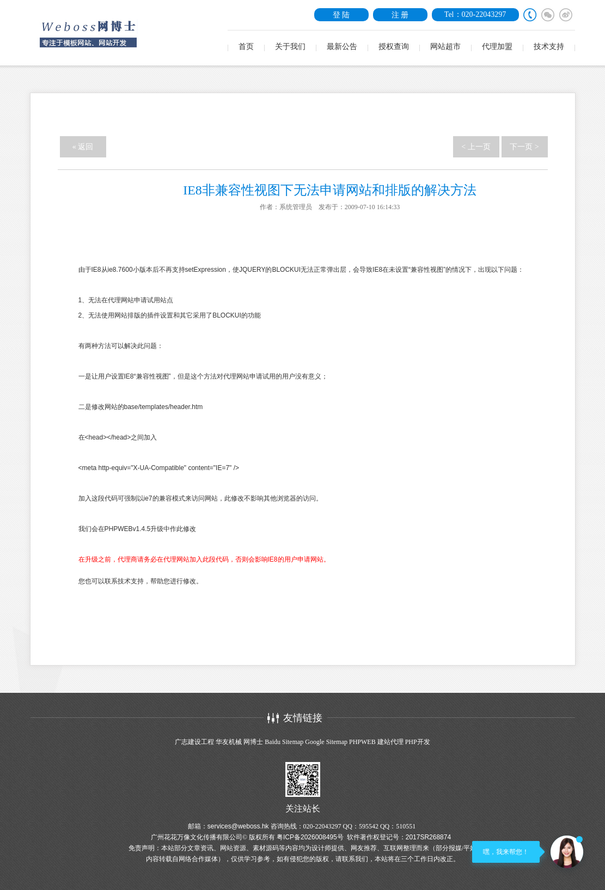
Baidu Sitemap (284, 742)
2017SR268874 (428, 837)
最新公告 (342, 46)
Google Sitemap (326, 742)
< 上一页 (475, 147)
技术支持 (549, 46)
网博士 (253, 742)
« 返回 (83, 147)
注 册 (400, 14)
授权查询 (393, 46)
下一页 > (524, 147)
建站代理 (390, 742)
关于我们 (290, 46)
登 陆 (341, 14)
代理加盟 (497, 46)
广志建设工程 (194, 742)
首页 (246, 46)
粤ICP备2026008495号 (310, 837)
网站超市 (445, 46)
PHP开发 (417, 742)
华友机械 (229, 742)
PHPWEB (362, 742)
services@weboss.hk (238, 826)
